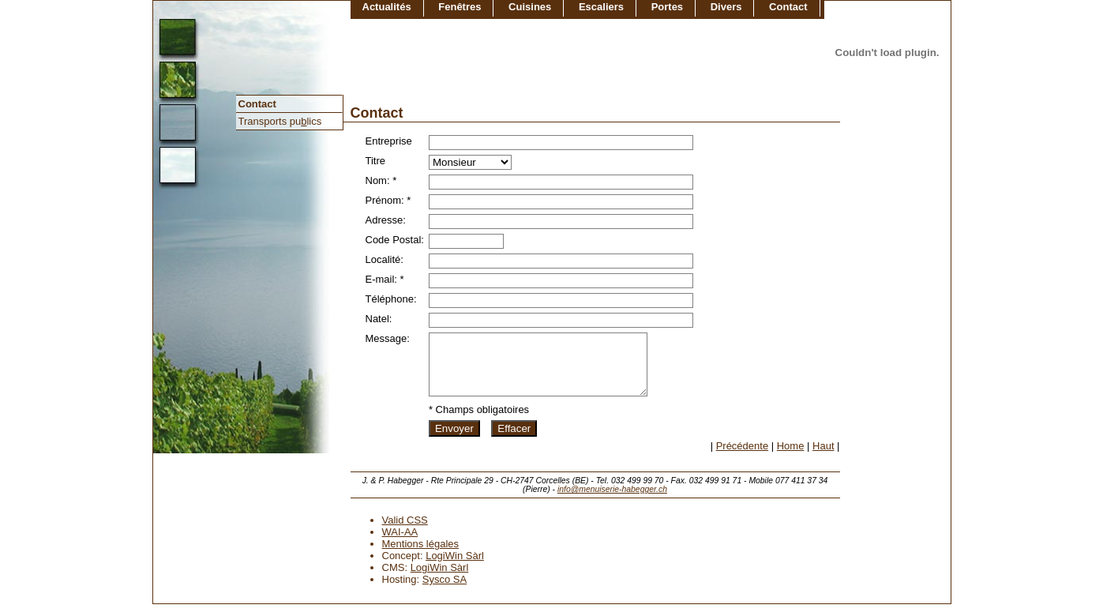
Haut (823, 458)
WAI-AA (400, 544)
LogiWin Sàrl (455, 567)
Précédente (742, 458)
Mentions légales (421, 556)
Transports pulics (280, 121)
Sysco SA (444, 591)
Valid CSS (405, 532)
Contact (257, 104)
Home (791, 458)
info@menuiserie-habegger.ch (612, 501)
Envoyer (454, 440)
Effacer (514, 440)
